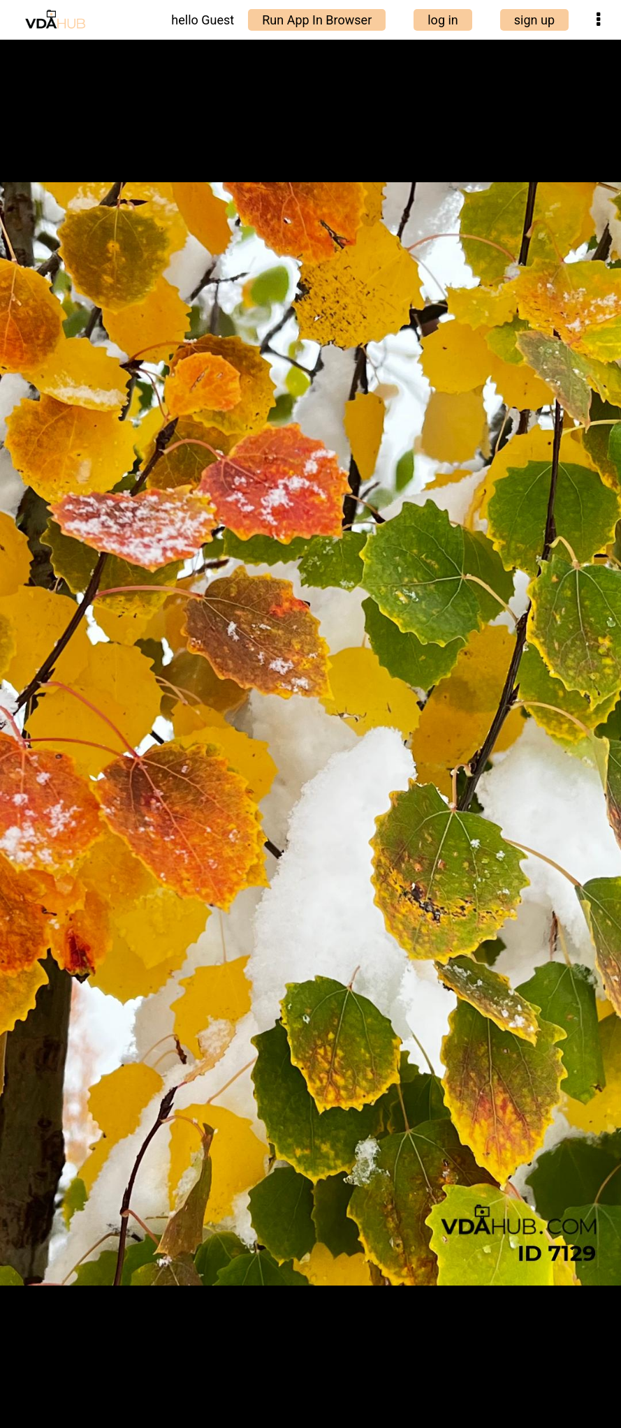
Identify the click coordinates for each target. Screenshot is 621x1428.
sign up (534, 20)
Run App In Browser (317, 20)
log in (443, 20)
